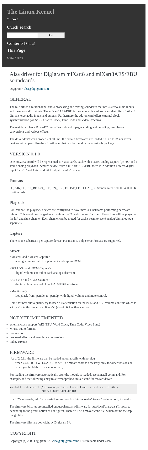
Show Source (15, 57)
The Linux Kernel (30, 11)
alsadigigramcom (36, 88)
